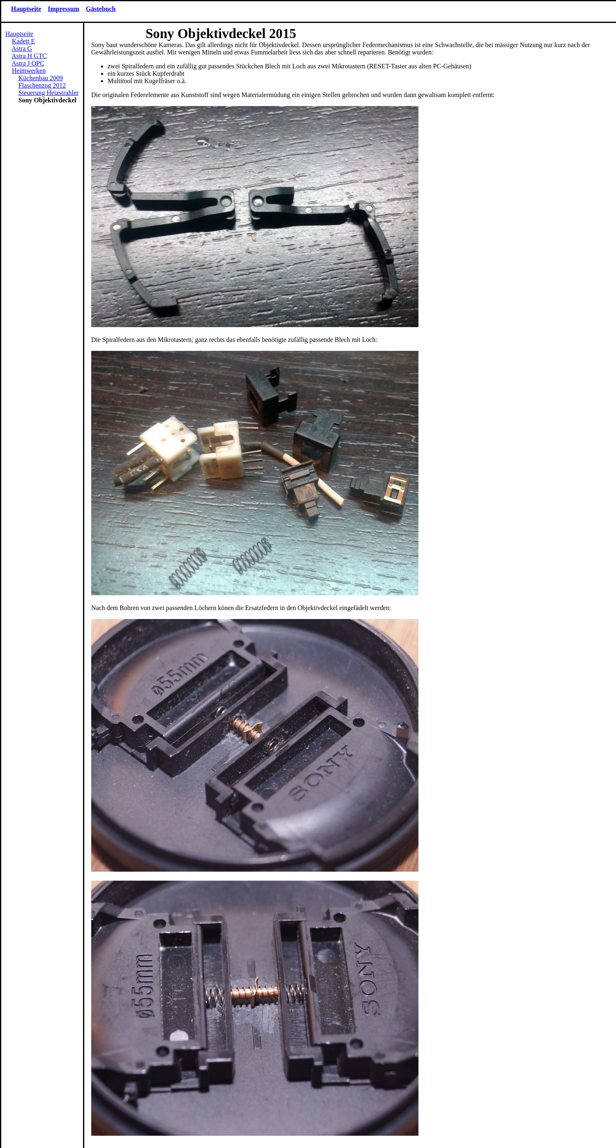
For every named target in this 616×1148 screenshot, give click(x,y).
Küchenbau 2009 (40, 78)
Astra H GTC (29, 55)
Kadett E (23, 41)
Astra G (21, 48)
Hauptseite (26, 8)
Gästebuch (101, 8)
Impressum (63, 8)
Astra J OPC (27, 63)
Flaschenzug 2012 (42, 85)
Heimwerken (29, 70)
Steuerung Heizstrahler (48, 92)
